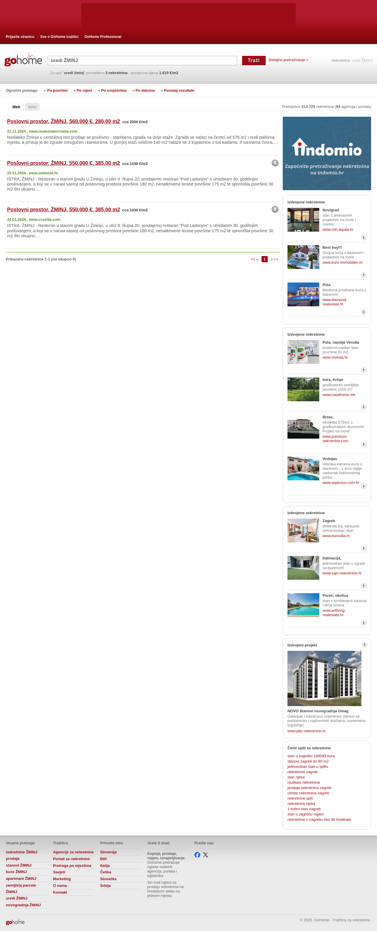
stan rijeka (296, 777)
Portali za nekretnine (71, 859)
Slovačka (108, 879)
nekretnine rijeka (301, 803)
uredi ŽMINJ (16, 898)
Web (16, 107)
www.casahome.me (339, 394)
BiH (103, 859)
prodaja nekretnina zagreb (309, 787)
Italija (105, 865)
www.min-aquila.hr (338, 229)
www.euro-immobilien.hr (343, 262)
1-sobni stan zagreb (303, 809)
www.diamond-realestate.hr (335, 301)
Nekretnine (341, 61)
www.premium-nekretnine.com (335, 438)
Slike (32, 107)
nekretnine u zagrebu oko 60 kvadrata (319, 819)
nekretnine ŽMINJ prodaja (21, 855)
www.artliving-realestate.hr (334, 612)
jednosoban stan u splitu (307, 766)
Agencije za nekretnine (73, 852)
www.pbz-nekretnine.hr (306, 731)
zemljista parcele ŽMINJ (21, 888)
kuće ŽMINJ (16, 872)
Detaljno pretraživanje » (288, 60)
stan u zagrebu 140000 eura (311, 756)
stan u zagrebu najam (305, 814)
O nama (60, 885)
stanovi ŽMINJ (19, 865)
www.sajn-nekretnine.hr (342, 573)
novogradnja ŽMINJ (23, 905)
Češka (105, 872)
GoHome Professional (103, 37)
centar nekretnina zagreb (308, 793)
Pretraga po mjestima (72, 865)
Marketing (62, 879)
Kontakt (60, 892)
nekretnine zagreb (302, 772)
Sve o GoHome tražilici (59, 37)
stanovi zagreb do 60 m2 (308, 761)
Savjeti (59, 872)
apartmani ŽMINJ (21, 878)
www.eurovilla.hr (336, 536)
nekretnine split (300, 798)
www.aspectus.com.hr (341, 482)
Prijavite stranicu (20, 37)
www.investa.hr (335, 357)
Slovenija (108, 852)
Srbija (105, 885)
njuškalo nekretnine (303, 782)
